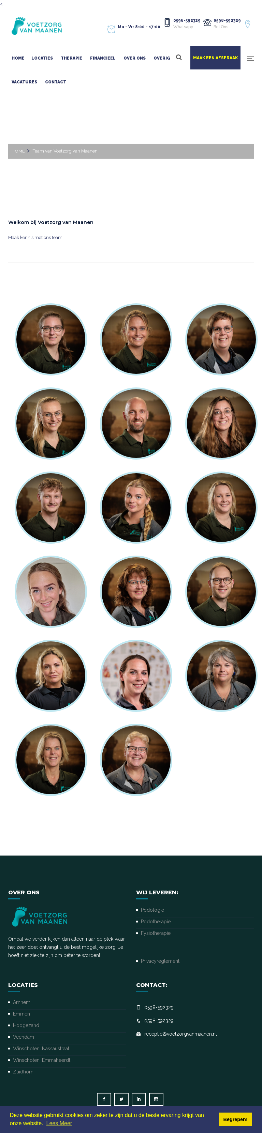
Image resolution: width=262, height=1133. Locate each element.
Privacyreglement (160, 961)
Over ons (134, 58)
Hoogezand (26, 1025)
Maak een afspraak (215, 57)
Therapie (71, 58)
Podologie (152, 910)
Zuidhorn (23, 1071)
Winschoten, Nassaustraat (41, 1048)
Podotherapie (156, 921)
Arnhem (21, 1002)
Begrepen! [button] (235, 1119)
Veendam (23, 1037)
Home (18, 58)
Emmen (21, 1014)
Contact (55, 82)
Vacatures (24, 82)
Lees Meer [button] (59, 1123)
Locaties (42, 58)
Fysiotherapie (156, 933)
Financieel (103, 58)
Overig (162, 58)
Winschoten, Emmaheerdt (41, 1060)
